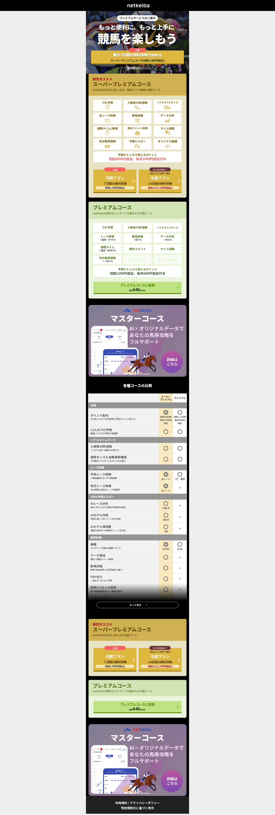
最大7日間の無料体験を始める (137, 57)
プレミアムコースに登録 (137, 287)
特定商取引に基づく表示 (137, 807)
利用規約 (121, 802)
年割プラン (160, 180)
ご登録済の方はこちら (137, 68)
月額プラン (115, 182)
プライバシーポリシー (145, 802)
